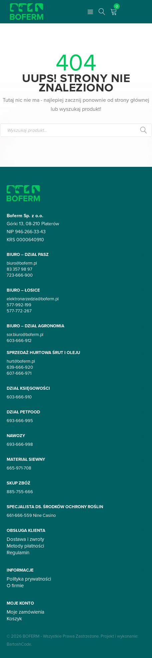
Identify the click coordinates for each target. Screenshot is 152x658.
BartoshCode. (19, 644)
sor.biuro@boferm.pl (25, 334)
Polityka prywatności (29, 579)
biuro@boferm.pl (22, 263)
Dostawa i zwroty (25, 539)
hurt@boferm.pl (21, 361)
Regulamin (18, 552)
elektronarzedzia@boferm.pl (33, 299)
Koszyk (14, 618)
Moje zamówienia (25, 612)
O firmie (15, 585)
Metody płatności (25, 546)
